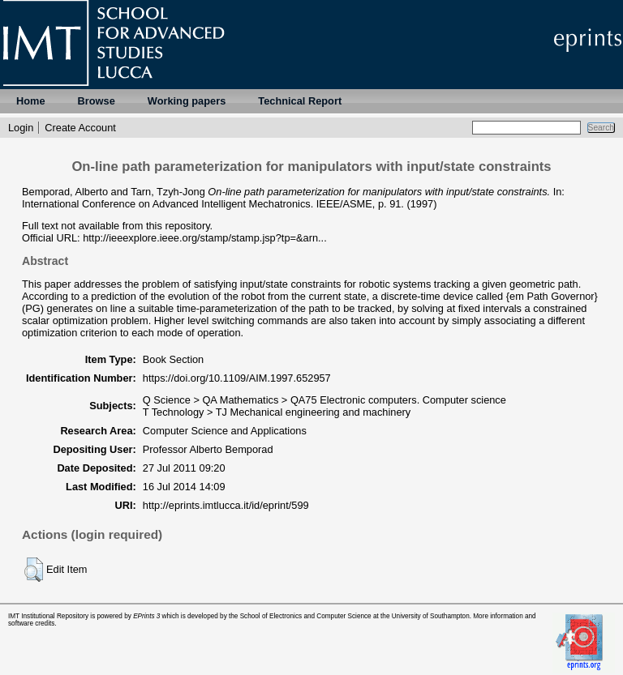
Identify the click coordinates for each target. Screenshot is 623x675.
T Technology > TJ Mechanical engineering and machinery (276, 412)
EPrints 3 (146, 616)
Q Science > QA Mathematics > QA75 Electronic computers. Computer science (324, 400)
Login (20, 128)
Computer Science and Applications (225, 431)
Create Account (80, 128)
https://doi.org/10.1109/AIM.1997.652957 (237, 378)
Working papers (187, 101)
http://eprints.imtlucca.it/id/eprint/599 (226, 505)
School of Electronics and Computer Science (306, 616)
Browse (96, 101)
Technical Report (300, 101)
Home (30, 101)
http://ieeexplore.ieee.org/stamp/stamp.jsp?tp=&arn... (205, 238)
